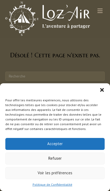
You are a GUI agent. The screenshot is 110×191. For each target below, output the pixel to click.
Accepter (55, 143)
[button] (102, 90)
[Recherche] (55, 76)
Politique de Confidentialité (52, 184)
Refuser (55, 158)
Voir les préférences (55, 172)
